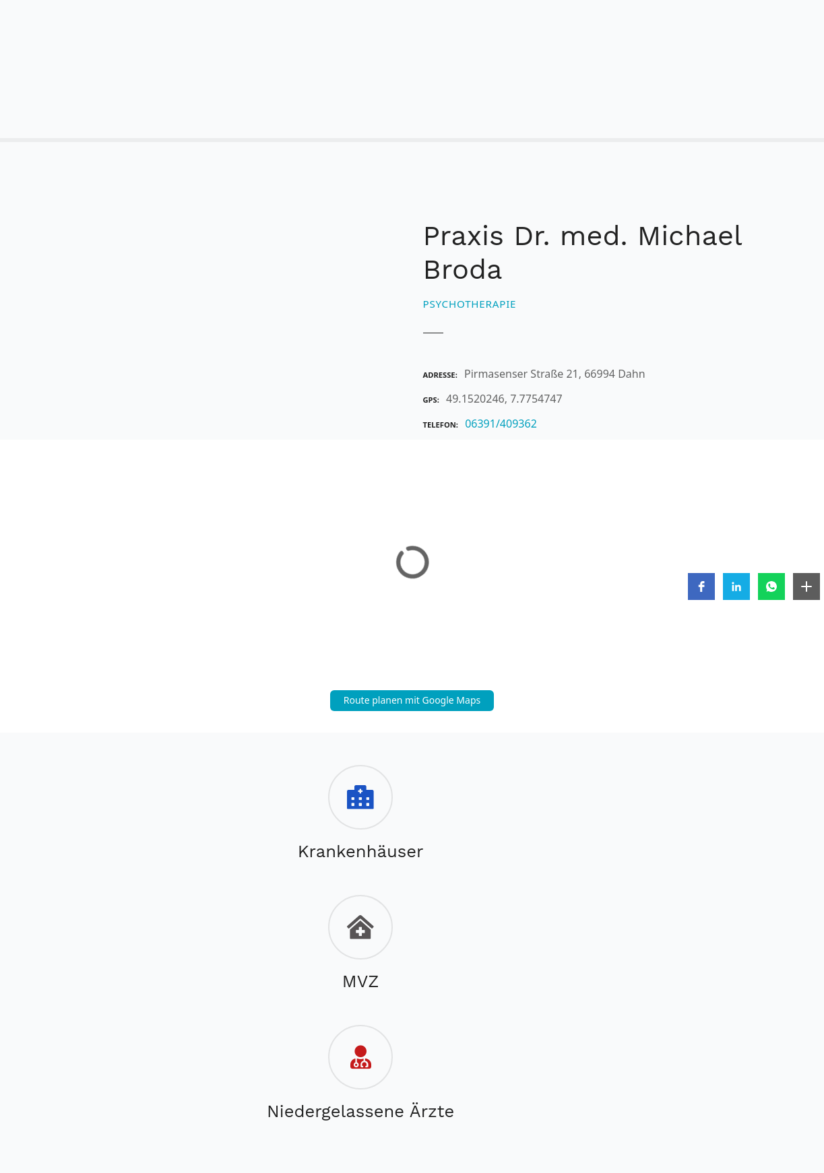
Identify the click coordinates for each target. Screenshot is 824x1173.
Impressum (305, 1053)
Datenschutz (387, 1053)
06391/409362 (501, 423)
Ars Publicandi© (424, 1106)
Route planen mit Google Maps (412, 700)
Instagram (438, 1084)
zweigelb (354, 1106)
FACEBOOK (383, 1084)
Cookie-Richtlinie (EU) (494, 1053)
